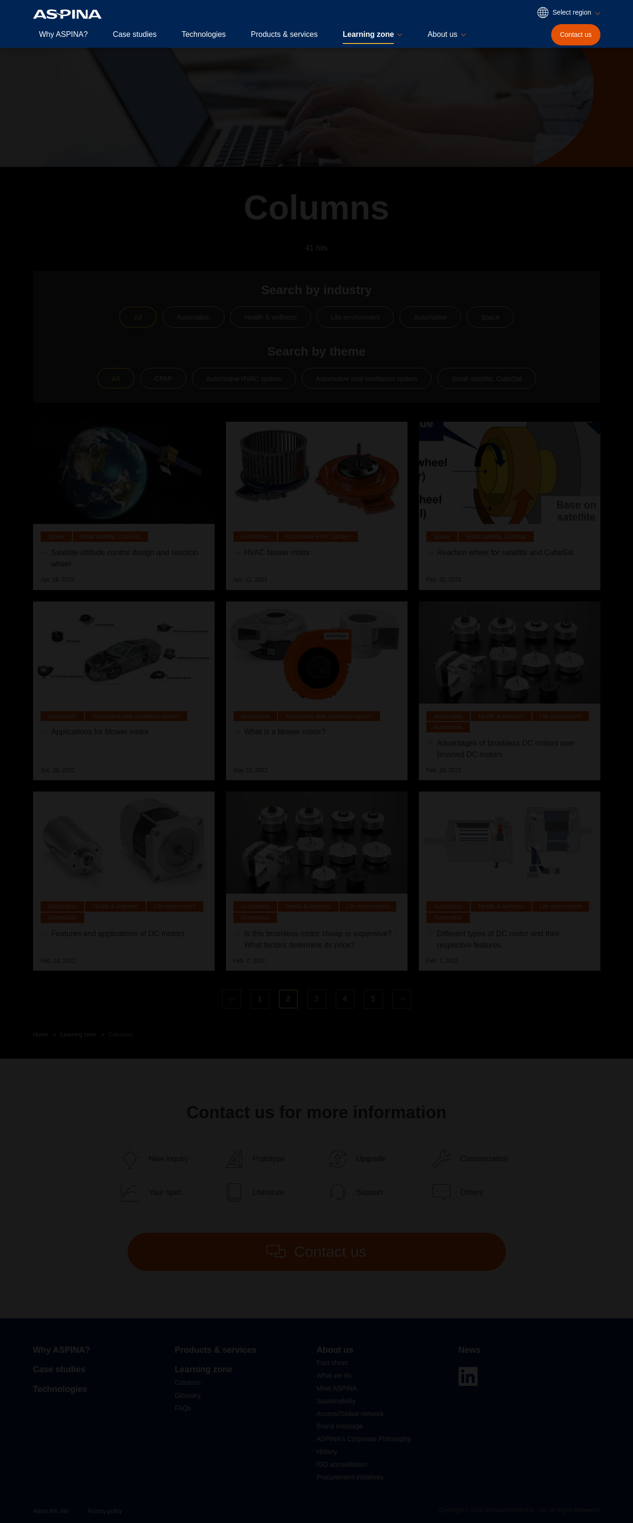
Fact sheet (332, 1362)
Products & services (284, 34)
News (470, 1350)
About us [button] (442, 34)
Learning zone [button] (368, 34)
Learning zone (78, 1034)
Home (40, 1034)
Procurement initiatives (350, 1477)
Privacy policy (104, 1511)
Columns (121, 1034)
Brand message (340, 1426)
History (327, 1451)
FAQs (183, 1408)
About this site (51, 1511)
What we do (334, 1375)
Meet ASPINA (337, 1388)
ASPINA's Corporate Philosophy (364, 1439)
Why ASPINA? (63, 34)
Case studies (135, 34)
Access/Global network (350, 1414)
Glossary (188, 1395)
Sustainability (336, 1401)
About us (335, 1350)
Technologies (203, 34)
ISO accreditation (342, 1464)
